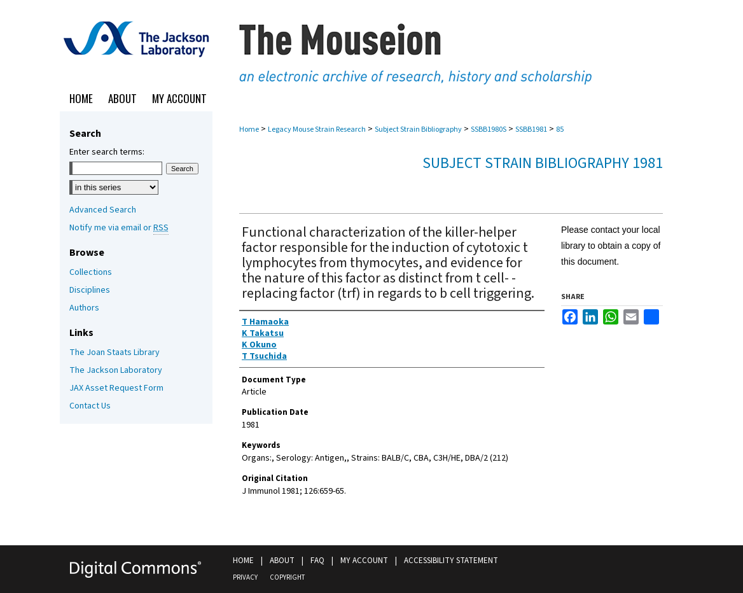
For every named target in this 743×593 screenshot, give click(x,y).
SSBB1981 (531, 129)
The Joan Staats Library (114, 352)
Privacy (245, 577)
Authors (84, 308)
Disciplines (89, 290)
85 (560, 129)
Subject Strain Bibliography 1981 (542, 163)
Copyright (287, 577)
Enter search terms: (106, 152)
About (282, 560)
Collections (90, 272)
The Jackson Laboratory (115, 370)
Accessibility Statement (451, 560)
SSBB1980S (488, 129)
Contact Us (90, 406)
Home (249, 129)
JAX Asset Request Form (116, 388)
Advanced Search (102, 210)
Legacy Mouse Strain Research (317, 129)
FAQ (317, 560)
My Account (364, 560)
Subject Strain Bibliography (418, 129)
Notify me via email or (119, 227)
